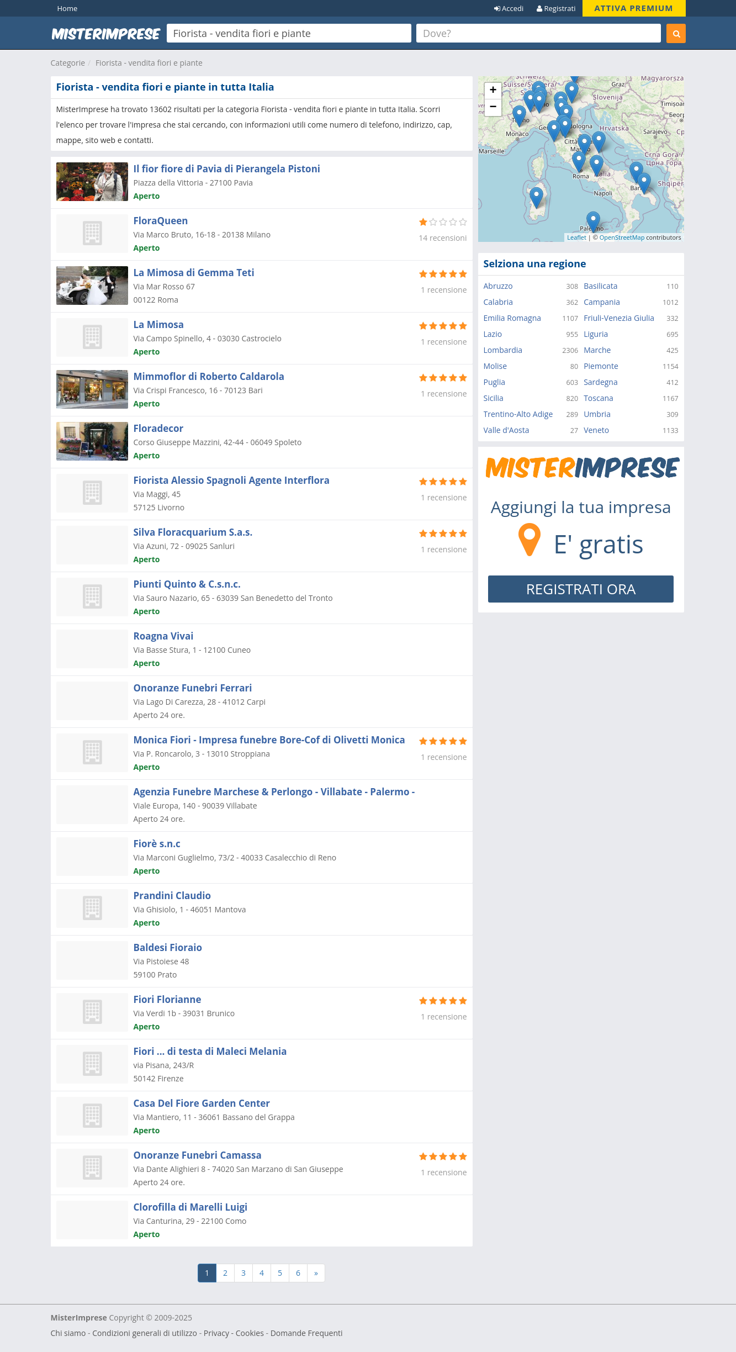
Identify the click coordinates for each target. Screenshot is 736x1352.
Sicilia (494, 398)
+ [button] (492, 91)
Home (67, 8)
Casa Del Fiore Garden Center (202, 1103)
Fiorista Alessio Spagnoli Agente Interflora (232, 480)
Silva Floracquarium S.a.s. (193, 532)
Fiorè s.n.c (157, 843)
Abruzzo (498, 286)
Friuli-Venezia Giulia (619, 318)
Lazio (493, 334)
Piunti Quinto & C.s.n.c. (187, 584)
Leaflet (576, 237)
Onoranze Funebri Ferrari (193, 688)
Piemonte (601, 366)
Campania (602, 302)
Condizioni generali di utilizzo (144, 1333)
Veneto (596, 430)
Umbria (597, 414)
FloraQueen (161, 220)
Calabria (498, 302)
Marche (597, 350)
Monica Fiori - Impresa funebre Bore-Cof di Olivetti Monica (269, 739)
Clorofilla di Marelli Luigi (191, 1207)
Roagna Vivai (164, 636)
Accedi (509, 8)
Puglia (494, 382)
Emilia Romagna (513, 318)
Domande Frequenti (307, 1333)
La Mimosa (159, 324)
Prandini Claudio (172, 895)
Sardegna (601, 382)
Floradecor (159, 428)
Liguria (596, 334)
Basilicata (600, 286)
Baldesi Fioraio (168, 947)
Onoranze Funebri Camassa (198, 1155)
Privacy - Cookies (234, 1333)
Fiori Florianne (168, 999)
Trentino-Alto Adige (518, 414)
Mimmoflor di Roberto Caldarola (209, 376)
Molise (495, 366)
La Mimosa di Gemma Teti (194, 272)
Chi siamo (68, 1333)
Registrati (556, 8)
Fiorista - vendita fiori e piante (149, 62)
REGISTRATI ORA (581, 589)
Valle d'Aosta (507, 430)
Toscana (598, 398)
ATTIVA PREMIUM (634, 7)
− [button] (492, 107)
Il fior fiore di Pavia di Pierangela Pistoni (227, 168)
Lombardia (503, 350)
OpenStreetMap (622, 237)
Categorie (68, 62)
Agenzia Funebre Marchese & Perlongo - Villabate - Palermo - (274, 791)
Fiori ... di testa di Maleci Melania (210, 1051)
